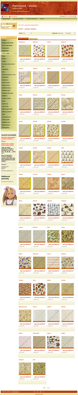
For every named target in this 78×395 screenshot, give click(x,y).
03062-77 (49, 333)
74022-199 (49, 200)
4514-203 (49, 147)
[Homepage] (6, 19)
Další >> (48, 387)
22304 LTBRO (36, 333)
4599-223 (21, 174)
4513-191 (63, 68)
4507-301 (63, 94)
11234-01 (21, 227)
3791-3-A (35, 306)
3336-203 (49, 174)
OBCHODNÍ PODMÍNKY (18, 18)
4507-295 (35, 121)
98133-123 (63, 253)
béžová (36, 25)
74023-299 (63, 200)
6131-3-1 (49, 253)
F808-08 (20, 333)
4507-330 (35, 94)
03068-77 (63, 333)
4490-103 (63, 306)
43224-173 (21, 68)
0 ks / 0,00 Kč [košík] (69, 16)
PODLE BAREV (31, 25)
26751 (34, 280)
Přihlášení (6, 16)
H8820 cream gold (23, 306)
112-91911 (21, 280)
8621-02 (63, 174)
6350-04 (49, 68)
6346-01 (20, 94)
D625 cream (35, 253)
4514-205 (63, 121)
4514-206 (35, 147)
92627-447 (35, 227)
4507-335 (49, 94)
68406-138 (35, 42)
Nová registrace (14, 16)
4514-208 (21, 147)
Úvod (19, 25)
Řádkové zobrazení (33, 38)
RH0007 (49, 280)
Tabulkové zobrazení (23, 38)
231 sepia (35, 174)
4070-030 (63, 280)
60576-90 (35, 200)
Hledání (3, 24)
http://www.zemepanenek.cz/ (7, 181)
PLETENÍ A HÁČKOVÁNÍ (32, 18)
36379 (62, 147)
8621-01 (20, 200)
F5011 (48, 227)
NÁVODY (42, 18)
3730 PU (49, 42)
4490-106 (49, 306)
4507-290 (49, 121)
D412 (34, 359)
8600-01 (20, 253)
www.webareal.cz (15, 391)
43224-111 (35, 68)
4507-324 (21, 121)
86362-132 (63, 42)
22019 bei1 (21, 359)
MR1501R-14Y (22, 42)
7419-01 (63, 227)
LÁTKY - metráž (24, 25)
